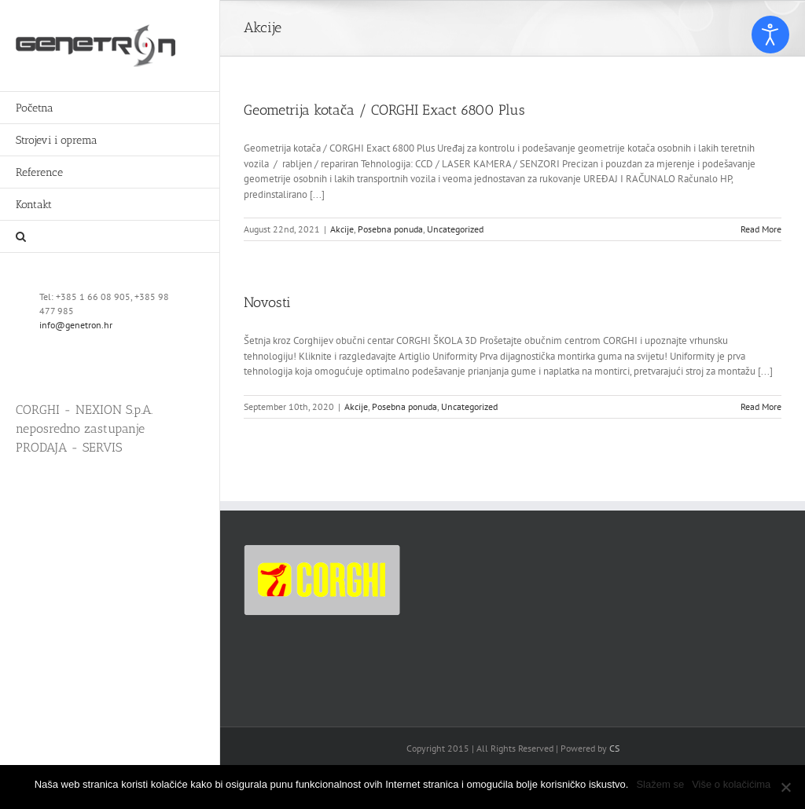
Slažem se (660, 784)
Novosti (267, 302)
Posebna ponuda (390, 229)
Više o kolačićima (731, 784)
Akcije (342, 229)
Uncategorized (455, 229)
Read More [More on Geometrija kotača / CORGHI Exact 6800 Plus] (761, 229)
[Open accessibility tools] (770, 34)
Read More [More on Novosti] (761, 406)
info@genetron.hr (75, 325)
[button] (110, 237)
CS (614, 748)
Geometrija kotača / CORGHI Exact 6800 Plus (384, 110)
